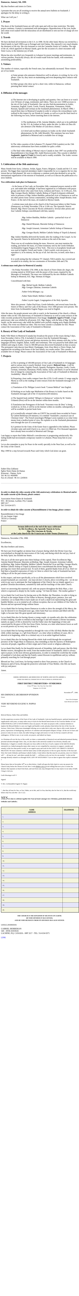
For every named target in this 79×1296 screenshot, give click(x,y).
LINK (3, 937)
